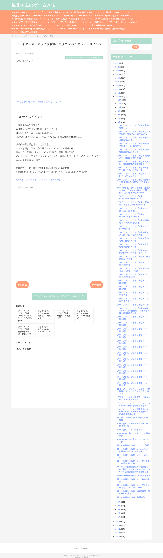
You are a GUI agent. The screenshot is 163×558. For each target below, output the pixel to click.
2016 (117, 521)
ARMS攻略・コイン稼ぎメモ (129, 430)
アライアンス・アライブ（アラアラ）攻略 (84, 58)
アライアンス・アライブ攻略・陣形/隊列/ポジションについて (133, 144)
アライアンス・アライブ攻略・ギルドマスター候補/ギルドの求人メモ (133, 132)
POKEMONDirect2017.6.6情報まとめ (133, 475)
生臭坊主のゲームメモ (33, 5)
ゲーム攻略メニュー (98, 22)
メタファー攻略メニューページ (25, 12)
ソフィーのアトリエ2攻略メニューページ (69, 22)
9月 (119, 111)
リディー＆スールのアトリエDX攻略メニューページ (70, 19)
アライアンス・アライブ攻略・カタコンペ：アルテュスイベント (133, 174)
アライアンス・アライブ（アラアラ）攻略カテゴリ (59, 296)
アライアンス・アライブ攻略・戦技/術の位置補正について (133, 150)
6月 (119, 122)
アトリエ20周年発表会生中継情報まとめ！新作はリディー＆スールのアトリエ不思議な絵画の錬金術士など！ (134, 469)
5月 (119, 502)
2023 (117, 74)
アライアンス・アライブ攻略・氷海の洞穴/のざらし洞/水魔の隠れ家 (133, 203)
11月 (120, 104)
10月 (120, 107)
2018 (117, 93)
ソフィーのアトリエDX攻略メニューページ (30, 22)
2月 (119, 513)
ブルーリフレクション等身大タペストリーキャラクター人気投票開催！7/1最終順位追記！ (133, 411)
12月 (120, 100)
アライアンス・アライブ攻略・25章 (132, 305)
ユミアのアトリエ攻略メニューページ (73, 25)
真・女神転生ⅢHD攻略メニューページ (28, 19)
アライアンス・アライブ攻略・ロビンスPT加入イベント (133, 299)
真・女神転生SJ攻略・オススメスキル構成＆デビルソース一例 (133, 450)
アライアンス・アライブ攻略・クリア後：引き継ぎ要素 (133, 209)
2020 (117, 85)
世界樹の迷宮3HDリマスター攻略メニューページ (65, 16)
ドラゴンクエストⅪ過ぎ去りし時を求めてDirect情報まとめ (133, 398)
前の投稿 (96, 284)
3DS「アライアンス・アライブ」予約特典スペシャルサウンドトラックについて (133, 391)
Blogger (85, 548)
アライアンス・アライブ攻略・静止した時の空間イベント (133, 245)
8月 (119, 115)
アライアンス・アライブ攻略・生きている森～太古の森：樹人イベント (133, 233)
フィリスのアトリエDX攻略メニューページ (114, 19)
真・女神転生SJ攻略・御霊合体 (131, 497)
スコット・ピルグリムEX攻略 (24, 32)
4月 (119, 506)
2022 (117, 78)
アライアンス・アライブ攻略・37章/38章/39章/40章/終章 (132, 215)
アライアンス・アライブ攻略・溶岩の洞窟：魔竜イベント (133, 239)
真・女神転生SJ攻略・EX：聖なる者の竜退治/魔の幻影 (133, 462)
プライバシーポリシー (118, 22)
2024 (117, 70)
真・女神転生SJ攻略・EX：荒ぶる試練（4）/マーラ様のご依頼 (133, 486)
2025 (117, 67)
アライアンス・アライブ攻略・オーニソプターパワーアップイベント (133, 251)
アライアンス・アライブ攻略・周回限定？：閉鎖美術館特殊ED (133, 157)
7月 (119, 118)
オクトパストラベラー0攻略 (91, 29)
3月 (119, 509)
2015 (117, 525)
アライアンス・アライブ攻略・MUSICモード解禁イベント (130, 197)
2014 (117, 529)
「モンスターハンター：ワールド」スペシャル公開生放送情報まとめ (133, 404)
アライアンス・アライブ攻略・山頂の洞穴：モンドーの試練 (133, 269)
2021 (117, 82)
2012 (117, 536)
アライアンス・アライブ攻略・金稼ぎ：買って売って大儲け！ (132, 169)
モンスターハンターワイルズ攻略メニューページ (32, 25)
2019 (117, 89)
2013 (117, 533)
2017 (117, 97)
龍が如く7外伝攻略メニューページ (26, 16)
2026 (117, 63)
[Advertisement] (59, 80)
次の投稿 (22, 284)
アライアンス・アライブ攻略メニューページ (39, 102)
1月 (119, 517)
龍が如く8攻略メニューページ (119, 12)
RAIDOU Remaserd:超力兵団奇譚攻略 (28, 29)
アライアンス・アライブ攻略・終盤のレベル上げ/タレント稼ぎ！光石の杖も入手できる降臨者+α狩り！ (133, 190)
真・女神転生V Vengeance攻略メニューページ (109, 16)
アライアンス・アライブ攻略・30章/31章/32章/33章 (132, 275)
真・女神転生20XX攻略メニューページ (108, 25)
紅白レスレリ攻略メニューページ (62, 29)
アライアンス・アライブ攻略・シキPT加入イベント (132, 293)
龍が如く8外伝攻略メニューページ (89, 12)
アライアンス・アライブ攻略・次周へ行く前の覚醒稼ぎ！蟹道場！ (133, 163)
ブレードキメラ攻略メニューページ (56, 12)
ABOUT (133, 22)
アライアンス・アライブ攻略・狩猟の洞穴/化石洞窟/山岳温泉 (133, 221)
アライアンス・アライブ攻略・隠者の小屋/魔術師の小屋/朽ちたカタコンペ (133, 182)
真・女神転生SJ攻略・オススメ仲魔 (133, 445)
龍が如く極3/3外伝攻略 (115, 29)
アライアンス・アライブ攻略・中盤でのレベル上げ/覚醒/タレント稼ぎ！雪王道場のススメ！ (133, 310)
